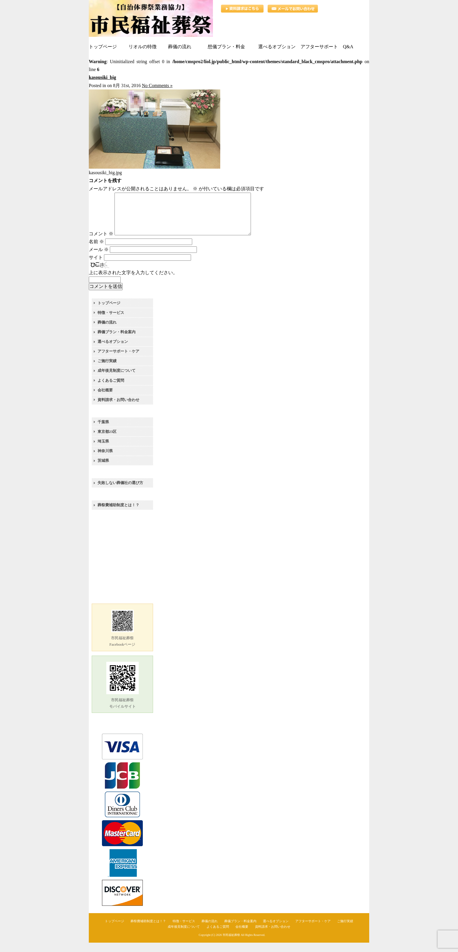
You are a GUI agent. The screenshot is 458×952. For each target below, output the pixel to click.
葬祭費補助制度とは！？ (118, 514)
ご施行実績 (107, 370)
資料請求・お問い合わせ (118, 409)
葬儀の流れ (107, 331)
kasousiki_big (102, 77)
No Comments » (157, 85)
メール (99, 258)
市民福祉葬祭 (231, 944)
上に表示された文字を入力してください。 (133, 281)
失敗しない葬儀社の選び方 (120, 492)
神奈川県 (105, 460)
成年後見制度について (117, 380)
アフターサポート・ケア (118, 360)
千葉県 (103, 431)
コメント (101, 243)
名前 (96, 250)
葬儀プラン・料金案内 (117, 341)
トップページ (109, 312)
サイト (96, 266)
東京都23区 (107, 441)
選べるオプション (113, 351)
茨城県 (103, 470)
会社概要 (105, 399)
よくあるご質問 (111, 390)
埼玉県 (103, 450)
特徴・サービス (111, 322)
